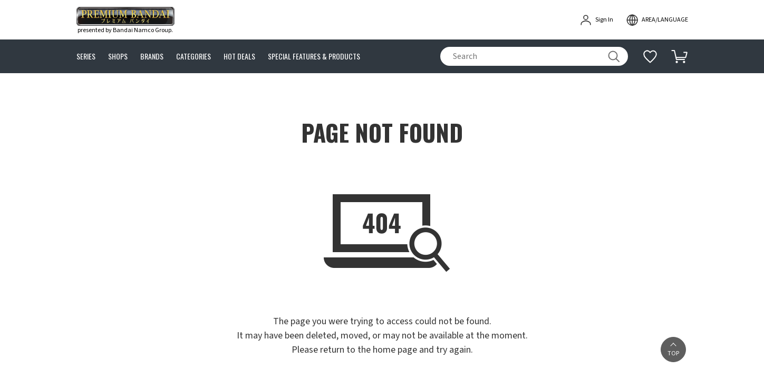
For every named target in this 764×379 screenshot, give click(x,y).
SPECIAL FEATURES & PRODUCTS (314, 56)
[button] (673, 349)
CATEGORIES (193, 56)
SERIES (85, 56)
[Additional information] (650, 56)
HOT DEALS (239, 56)
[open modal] (657, 20)
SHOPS (118, 56)
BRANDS (151, 56)
